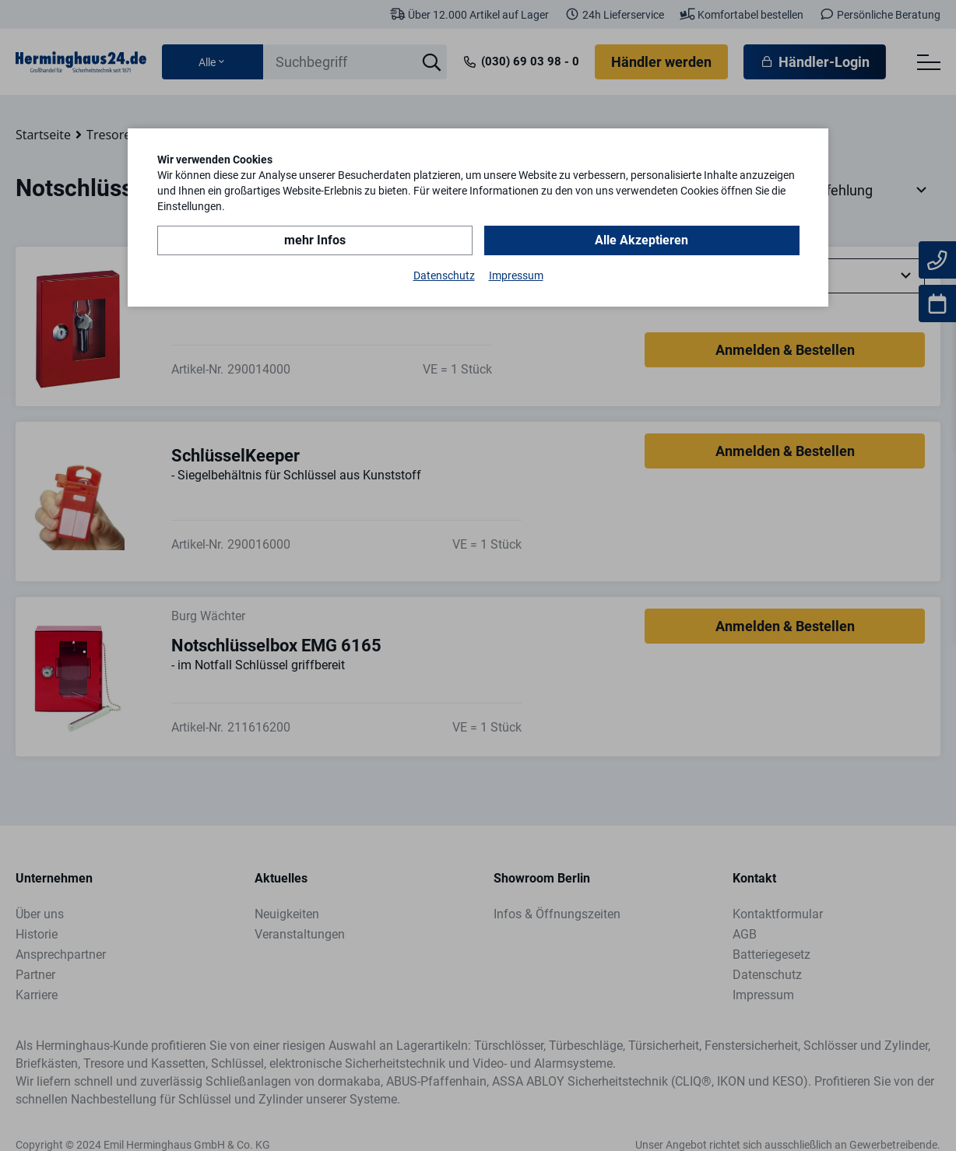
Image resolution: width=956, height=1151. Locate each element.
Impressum (516, 275)
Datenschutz (444, 275)
